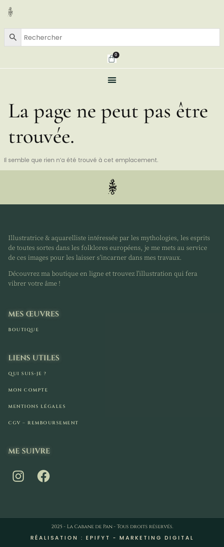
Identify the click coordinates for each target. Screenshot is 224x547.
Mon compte (28, 390)
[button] (112, 79)
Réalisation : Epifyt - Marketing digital (112, 538)
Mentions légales (37, 406)
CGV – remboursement (43, 423)
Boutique (23, 330)
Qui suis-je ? (27, 374)
